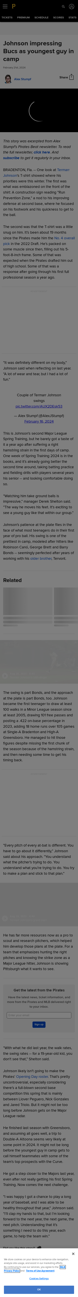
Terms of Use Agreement (40, 1270)
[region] (39, 1272)
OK (39, 1289)
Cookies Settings (39, 1278)
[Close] (73, 1253)
